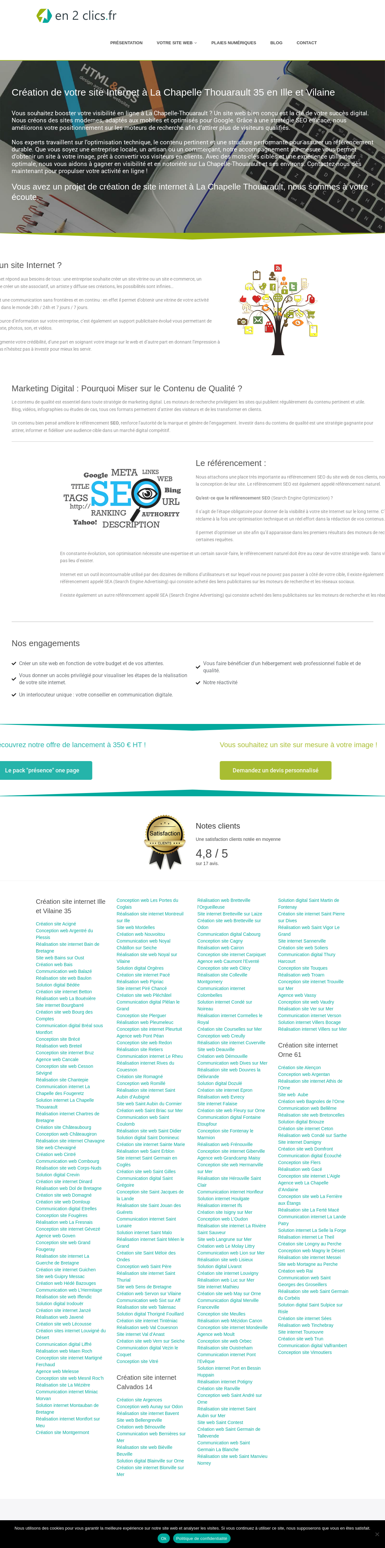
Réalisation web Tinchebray (305, 1325)
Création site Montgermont (62, 1432)
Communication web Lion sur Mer (231, 1252)
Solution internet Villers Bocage (309, 1022)
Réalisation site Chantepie (62, 1079)
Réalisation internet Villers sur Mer (312, 1029)
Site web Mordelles (136, 927)
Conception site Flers (299, 1162)
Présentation (126, 42)
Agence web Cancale (57, 1059)
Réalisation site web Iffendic (64, 1296)
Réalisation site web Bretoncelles (311, 1115)
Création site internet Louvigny (227, 1273)
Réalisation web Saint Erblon (145, 1151)
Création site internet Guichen (66, 1269)
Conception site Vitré (137, 1361)
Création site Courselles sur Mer (229, 1029)
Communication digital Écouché (309, 1155)
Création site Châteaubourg (63, 1127)
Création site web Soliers (303, 947)
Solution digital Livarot (219, 1266)
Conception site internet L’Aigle (309, 1176)
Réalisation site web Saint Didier (149, 1130)
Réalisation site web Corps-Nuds (68, 1168)
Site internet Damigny (299, 1142)
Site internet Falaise (217, 1103)
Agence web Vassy (297, 995)
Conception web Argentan (304, 1074)
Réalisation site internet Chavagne (70, 1140)
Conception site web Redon (144, 1042)
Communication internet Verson (309, 1015)
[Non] (377, 1534)
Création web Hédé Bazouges (66, 1283)
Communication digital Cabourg (228, 934)
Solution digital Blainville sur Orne (150, 1460)
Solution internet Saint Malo (144, 1232)
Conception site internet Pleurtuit (149, 1029)
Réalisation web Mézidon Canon (229, 1320)
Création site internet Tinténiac (147, 1320)
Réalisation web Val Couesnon (147, 1327)
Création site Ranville (218, 1388)
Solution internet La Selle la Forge (312, 1230)
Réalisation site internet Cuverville (231, 1042)
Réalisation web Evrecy (221, 1096)
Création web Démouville (222, 1056)
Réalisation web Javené (60, 1317)
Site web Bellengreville (139, 1420)
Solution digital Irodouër (59, 1303)
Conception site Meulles (221, 1313)
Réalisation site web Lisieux (225, 1259)
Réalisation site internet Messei (309, 1257)
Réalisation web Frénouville (225, 1144)
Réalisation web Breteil (59, 1045)
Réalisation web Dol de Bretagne (69, 1188)
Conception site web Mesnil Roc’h (70, 1378)
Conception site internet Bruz (65, 1052)
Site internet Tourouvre (301, 1332)
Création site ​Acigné (56, 923)
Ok (163, 1538)
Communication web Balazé (64, 971)
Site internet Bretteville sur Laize (229, 913)
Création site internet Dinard (64, 1181)
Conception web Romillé (141, 1083)
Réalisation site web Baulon (63, 978)
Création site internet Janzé (63, 1310)
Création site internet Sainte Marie (151, 1144)
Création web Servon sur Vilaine (149, 1293)
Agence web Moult (215, 1334)
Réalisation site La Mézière (63, 1385)
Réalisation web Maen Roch (64, 1351)
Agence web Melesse (57, 1371)
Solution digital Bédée (57, 984)
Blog (276, 42)
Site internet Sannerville (302, 941)
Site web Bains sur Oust (60, 957)
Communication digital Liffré (64, 1344)
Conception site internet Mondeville (232, 1327)
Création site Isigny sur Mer (224, 1212)
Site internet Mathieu (218, 1286)
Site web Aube (293, 1094)
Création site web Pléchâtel (144, 995)
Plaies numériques (233, 42)
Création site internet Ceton (305, 1128)
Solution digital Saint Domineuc (148, 1137)
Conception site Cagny (220, 941)
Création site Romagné (140, 1076)
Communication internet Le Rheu (150, 1056)
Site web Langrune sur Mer (224, 1239)
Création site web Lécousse (64, 1323)
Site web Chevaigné (56, 1147)
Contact (307, 42)
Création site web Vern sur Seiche (151, 1341)
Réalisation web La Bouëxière (66, 998)
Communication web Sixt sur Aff (148, 1300)
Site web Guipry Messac (60, 1276)
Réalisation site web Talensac (146, 1307)
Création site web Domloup (63, 1201)
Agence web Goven (55, 1235)
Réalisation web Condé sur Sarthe (312, 1135)
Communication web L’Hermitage (69, 1290)
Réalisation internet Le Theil (306, 1237)
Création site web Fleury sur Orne (231, 1110)
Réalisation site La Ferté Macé (308, 1210)
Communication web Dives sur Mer (232, 1063)
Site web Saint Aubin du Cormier (149, 1103)
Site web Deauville (215, 1049)
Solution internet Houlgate (223, 1198)
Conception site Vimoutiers (305, 1352)
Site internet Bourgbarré (60, 1005)
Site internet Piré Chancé (142, 988)
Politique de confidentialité (201, 1538)
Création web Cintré (56, 1154)
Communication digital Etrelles (66, 1208)
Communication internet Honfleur (230, 1191)
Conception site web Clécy (224, 968)
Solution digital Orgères (140, 968)
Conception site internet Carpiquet (231, 954)
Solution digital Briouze (301, 1121)
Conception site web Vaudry (306, 1002)
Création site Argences (139, 1399)
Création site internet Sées (304, 1318)
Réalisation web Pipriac (140, 981)
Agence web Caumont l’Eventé (228, 961)
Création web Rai (295, 1271)
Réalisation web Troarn (301, 974)
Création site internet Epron (224, 1090)
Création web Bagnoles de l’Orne (311, 1101)
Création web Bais (54, 964)
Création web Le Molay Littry (226, 1246)
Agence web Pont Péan (140, 1035)
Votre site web (174, 42)
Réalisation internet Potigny (224, 1381)
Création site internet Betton (64, 991)
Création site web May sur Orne (229, 1293)
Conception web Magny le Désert (311, 1250)
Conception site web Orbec (224, 1341)
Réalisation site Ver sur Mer (305, 1008)
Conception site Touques (303, 968)
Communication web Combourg (67, 1161)
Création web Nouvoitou (141, 934)
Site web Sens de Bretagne (144, 1286)
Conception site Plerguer (141, 1015)
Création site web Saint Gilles (146, 1171)
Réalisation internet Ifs (219, 1205)
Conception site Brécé (58, 1039)
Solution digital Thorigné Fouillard (150, 1313)
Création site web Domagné (64, 1195)
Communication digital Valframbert (312, 1345)
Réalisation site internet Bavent (148, 1413)
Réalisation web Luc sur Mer (226, 1280)
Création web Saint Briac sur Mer (150, 1110)
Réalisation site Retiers (140, 1049)
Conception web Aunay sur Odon (150, 1406)
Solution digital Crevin (57, 1174)
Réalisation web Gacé (300, 1169)
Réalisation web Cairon (220, 947)
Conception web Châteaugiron (66, 1134)
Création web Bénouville (141, 1426)
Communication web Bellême (307, 1108)
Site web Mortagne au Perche (308, 1264)
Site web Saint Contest (220, 1422)
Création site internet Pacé (143, 974)
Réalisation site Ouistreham (225, 1347)
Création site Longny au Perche (309, 1243)
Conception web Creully (221, 1035)
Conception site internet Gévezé (68, 1229)
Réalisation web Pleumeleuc (145, 1022)
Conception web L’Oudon (222, 1219)
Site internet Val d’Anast (140, 1334)
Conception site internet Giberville (231, 1151)
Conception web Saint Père (144, 1266)
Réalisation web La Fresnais (64, 1222)
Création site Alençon (299, 1067)
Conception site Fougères (62, 1215)
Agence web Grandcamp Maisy (228, 1158)
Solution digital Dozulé (219, 1083)
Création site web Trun (300, 1338)
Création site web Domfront (305, 1148)
